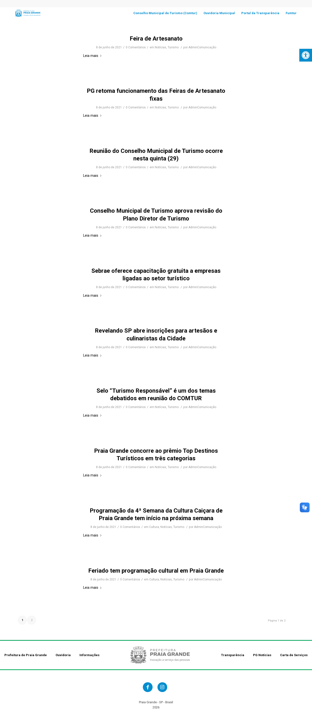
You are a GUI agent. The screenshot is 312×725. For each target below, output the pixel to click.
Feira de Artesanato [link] (156, 38)
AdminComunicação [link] (202, 47)
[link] (305, 55)
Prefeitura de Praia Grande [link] (25, 655)
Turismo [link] (173, 47)
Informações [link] (89, 655)
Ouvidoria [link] (63, 655)
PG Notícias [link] (262, 655)
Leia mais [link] (93, 55)
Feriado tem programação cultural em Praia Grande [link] (156, 570)
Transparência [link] (232, 655)
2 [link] (31, 620)
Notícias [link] (160, 47)
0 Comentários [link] (136, 47)
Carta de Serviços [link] (294, 655)
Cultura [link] (154, 527)
